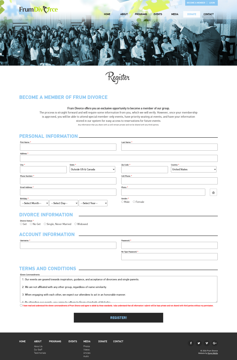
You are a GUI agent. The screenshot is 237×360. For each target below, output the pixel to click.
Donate (191, 14)
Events (158, 14)
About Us (38, 346)
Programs (141, 14)
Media (174, 14)
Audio (86, 356)
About (124, 14)
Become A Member (196, 2)
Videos (86, 349)
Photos (86, 346)
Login (212, 2)
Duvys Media (213, 353)
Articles (86, 353)
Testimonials (40, 353)
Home (107, 14)
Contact (209, 14)
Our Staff (38, 349)
